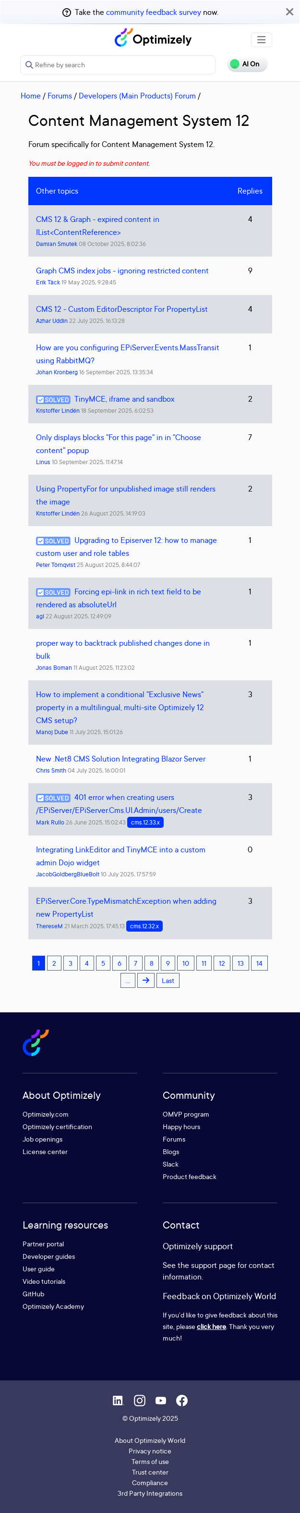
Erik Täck (48, 282)
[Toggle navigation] (261, 40)
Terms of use (150, 1461)
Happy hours (181, 1126)
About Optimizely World (150, 1440)
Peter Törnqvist (55, 565)
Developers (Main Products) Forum (137, 95)
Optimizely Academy (53, 1306)
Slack (171, 1164)
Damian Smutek (56, 244)
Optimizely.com (46, 1114)
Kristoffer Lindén (58, 410)
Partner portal (43, 1243)
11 (204, 963)
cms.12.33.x (145, 822)
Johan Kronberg (57, 372)
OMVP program (186, 1114)
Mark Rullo (50, 822)
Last (168, 980)
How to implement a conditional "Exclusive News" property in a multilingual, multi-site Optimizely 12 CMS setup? (120, 707)
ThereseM (49, 926)
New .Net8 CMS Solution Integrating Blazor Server (120, 758)
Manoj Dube (52, 732)
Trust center (150, 1471)
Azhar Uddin (52, 321)
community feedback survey (153, 12)
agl (40, 616)
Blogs (171, 1151)
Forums (60, 95)
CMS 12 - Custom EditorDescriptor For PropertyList (122, 309)
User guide (39, 1268)
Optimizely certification (57, 1126)
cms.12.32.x (144, 926)
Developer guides (49, 1256)
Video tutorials (44, 1281)
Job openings (42, 1139)
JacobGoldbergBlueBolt (67, 874)
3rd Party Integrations (150, 1493)
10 (185, 963)
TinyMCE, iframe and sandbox (124, 399)
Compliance (150, 1482)
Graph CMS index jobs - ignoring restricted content (122, 270)
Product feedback (189, 1176)
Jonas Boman (54, 668)
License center (45, 1151)
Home (31, 95)
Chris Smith (51, 770)
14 (259, 963)
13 (241, 963)
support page (213, 1265)
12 (222, 963)
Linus (43, 462)
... (128, 980)
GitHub (33, 1293)
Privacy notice (150, 1450)
